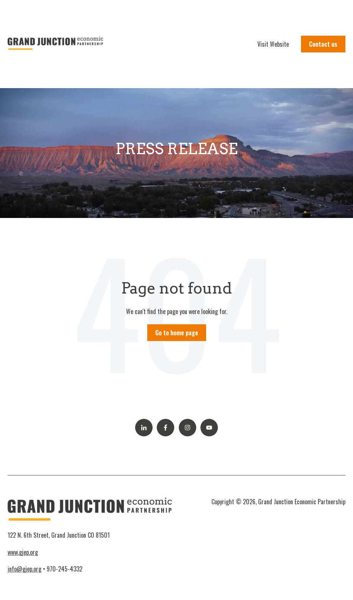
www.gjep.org (23, 552)
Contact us (323, 44)
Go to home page (176, 332)
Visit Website (273, 44)
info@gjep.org (24, 568)
